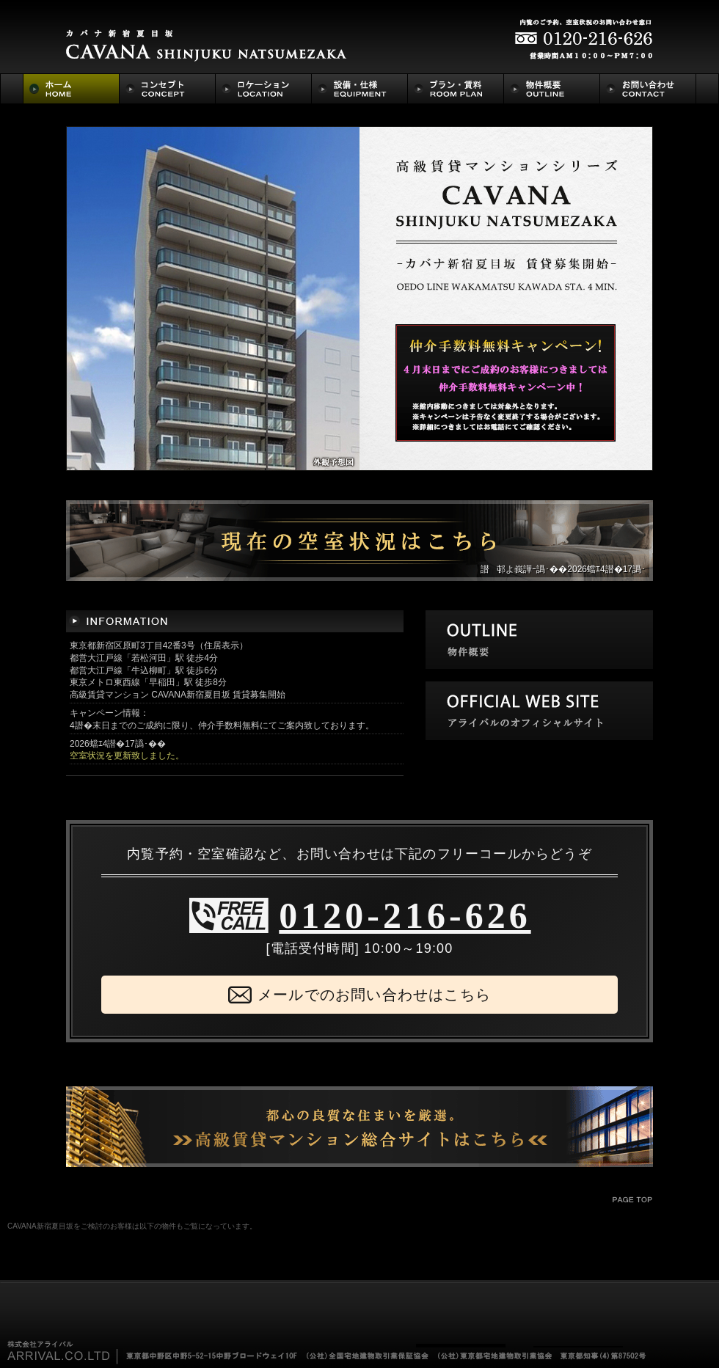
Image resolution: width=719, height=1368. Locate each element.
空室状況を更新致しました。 (127, 755)
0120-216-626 (404, 915)
